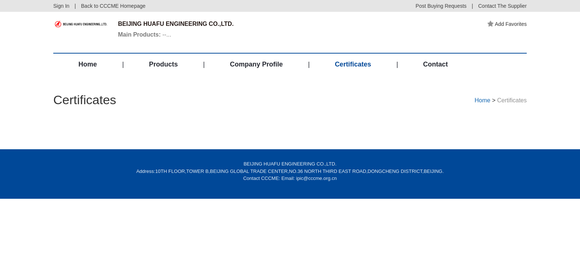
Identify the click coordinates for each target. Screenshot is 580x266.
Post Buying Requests (441, 6)
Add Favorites (507, 24)
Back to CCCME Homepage (113, 6)
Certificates (353, 64)
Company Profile (256, 64)
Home (87, 64)
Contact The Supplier (502, 6)
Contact (435, 64)
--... (144, 34)
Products (163, 64)
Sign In (61, 6)
